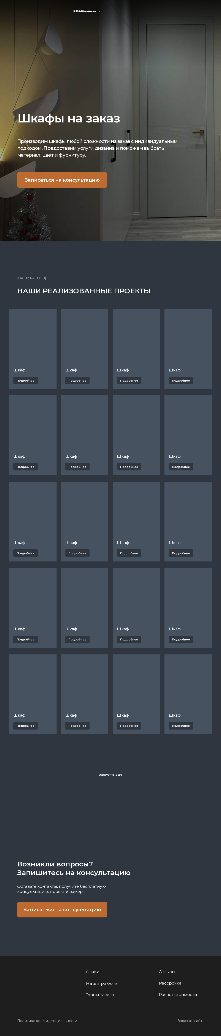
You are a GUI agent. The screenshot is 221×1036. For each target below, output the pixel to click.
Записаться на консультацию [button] (62, 180)
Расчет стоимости (87, 11)
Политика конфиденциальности (47, 1021)
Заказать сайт (190, 1021)
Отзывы (167, 971)
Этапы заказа (100, 994)
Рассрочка (170, 983)
